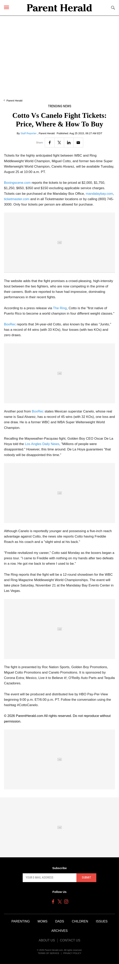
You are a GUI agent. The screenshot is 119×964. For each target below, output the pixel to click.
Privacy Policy (72, 953)
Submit (86, 877)
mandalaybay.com (99, 194)
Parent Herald (14, 100)
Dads (59, 921)
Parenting (21, 921)
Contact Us (70, 940)
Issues (102, 921)
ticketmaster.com (16, 199)
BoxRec (10, 324)
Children (80, 921)
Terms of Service (48, 953)
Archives (59, 930)
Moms (43, 921)
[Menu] (6, 7)
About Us (47, 940)
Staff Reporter (28, 133)
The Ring (60, 308)
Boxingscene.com (17, 183)
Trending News (59, 106)
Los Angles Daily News (42, 444)
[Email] (78, 142)
